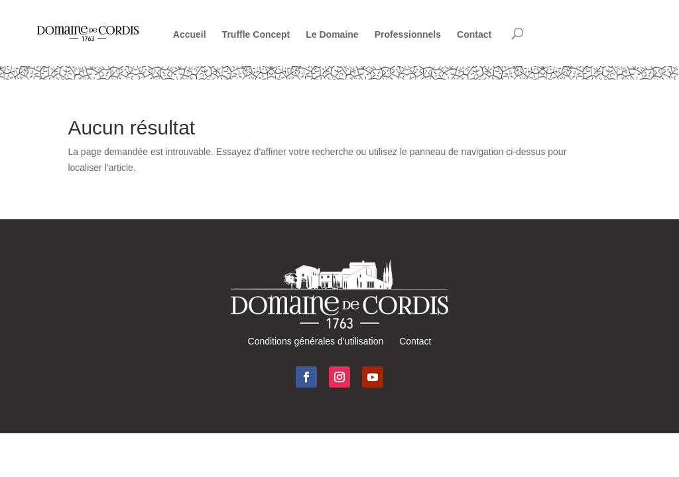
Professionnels (408, 34)
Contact (474, 34)
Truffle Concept (256, 34)
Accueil (189, 34)
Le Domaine (332, 34)
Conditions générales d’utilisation (316, 341)
